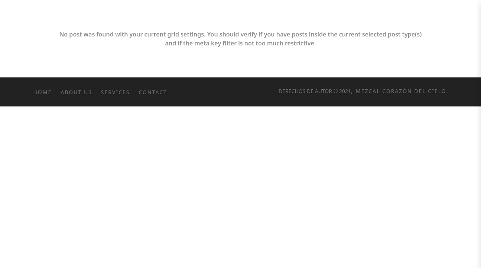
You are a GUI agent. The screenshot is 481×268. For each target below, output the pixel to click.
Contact (153, 92)
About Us (76, 92)
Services (115, 92)
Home (42, 92)
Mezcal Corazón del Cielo (400, 91)
